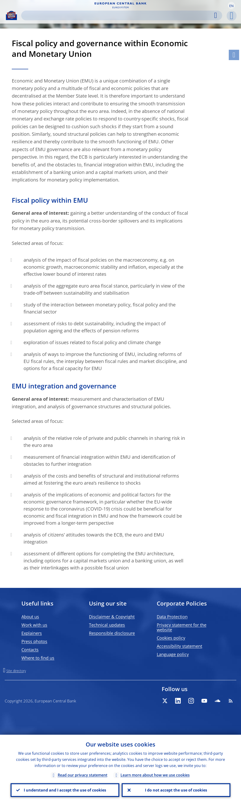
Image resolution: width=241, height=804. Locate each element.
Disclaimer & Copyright (112, 616)
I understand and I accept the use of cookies (65, 790)
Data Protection (172, 616)
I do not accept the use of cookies (176, 790)
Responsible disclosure (112, 633)
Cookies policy (171, 638)
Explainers (31, 633)
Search (215, 15)
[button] (231, 5)
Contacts (30, 649)
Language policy (173, 654)
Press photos (34, 641)
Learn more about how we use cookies (155, 775)
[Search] (120, 15)
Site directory (16, 670)
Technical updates (107, 625)
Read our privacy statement (82, 775)
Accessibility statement (179, 646)
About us (30, 616)
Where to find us (37, 658)
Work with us (34, 625)
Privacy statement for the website (181, 627)
